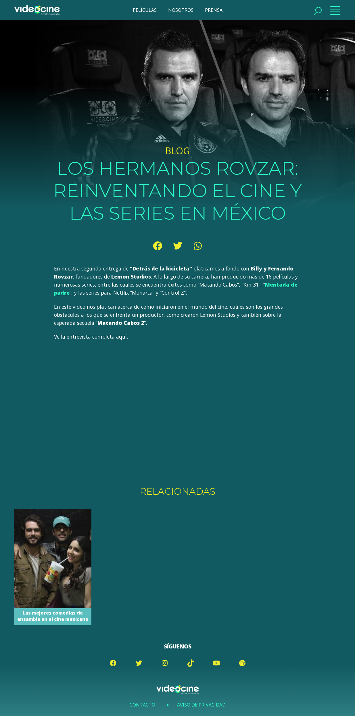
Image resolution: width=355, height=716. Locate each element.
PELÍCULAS (145, 10)
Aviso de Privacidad (201, 705)
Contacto (142, 705)
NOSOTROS (180, 10)
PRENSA (213, 10)
